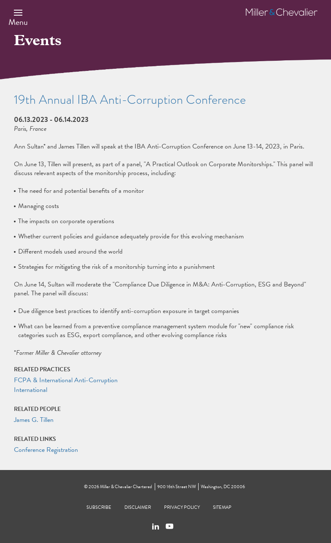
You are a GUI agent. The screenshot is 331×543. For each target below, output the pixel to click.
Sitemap (222, 507)
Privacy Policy (182, 507)
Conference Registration (46, 450)
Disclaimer (137, 507)
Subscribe (98, 507)
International (30, 390)
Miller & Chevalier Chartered (126, 486)
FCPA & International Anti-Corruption (66, 380)
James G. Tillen (34, 420)
